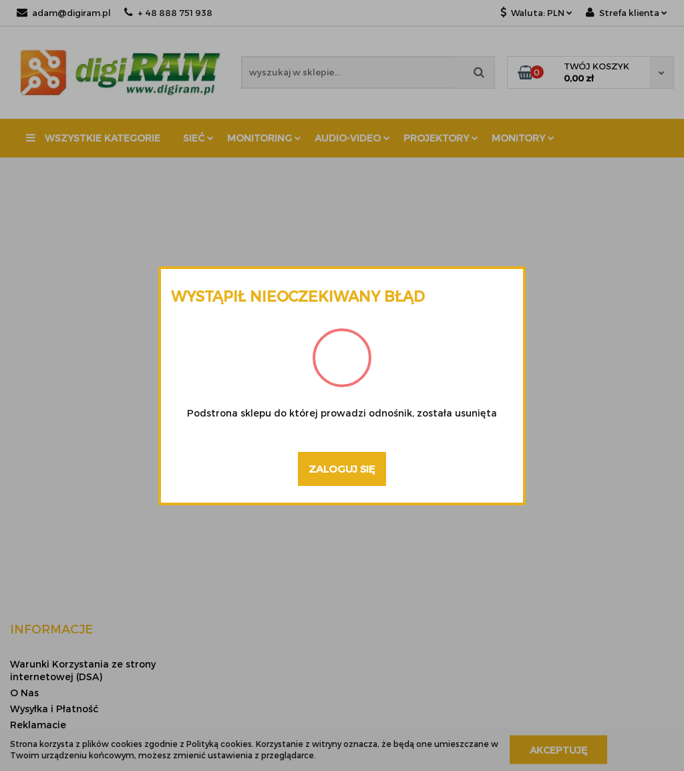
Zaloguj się (342, 469)
